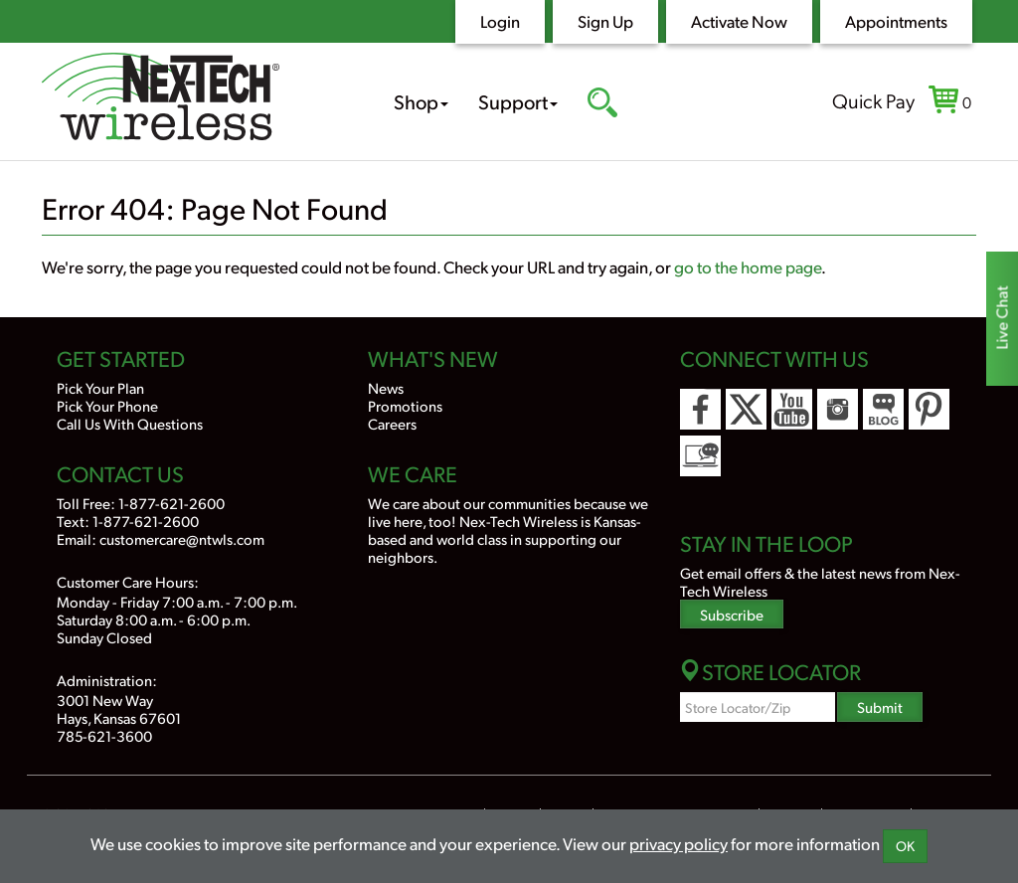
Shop (421, 101)
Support (518, 101)
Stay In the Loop (766, 543)
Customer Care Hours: (128, 581)
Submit (880, 706)
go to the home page (747, 266)
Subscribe (732, 614)
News (386, 387)
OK (905, 845)
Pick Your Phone (107, 405)
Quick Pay (873, 100)
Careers (392, 423)
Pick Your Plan (100, 387)
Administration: (107, 679)
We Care (412, 473)
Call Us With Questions (130, 423)
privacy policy (678, 843)
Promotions (405, 405)
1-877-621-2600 (171, 502)
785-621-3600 (104, 735)
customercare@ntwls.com (181, 538)
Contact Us (120, 473)
